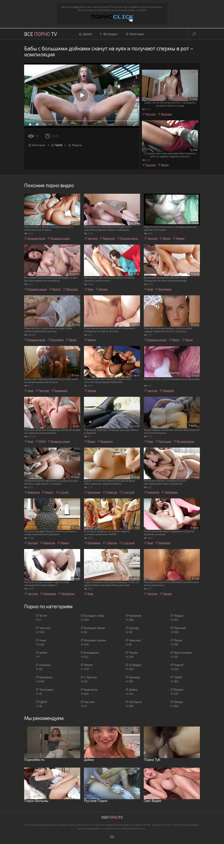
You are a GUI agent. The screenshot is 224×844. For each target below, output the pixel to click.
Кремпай (166, 390)
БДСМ (40, 441)
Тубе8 (56, 145)
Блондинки (163, 289)
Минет (163, 165)
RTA (112, 836)
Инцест (55, 289)
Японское (70, 289)
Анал (88, 289)
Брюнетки (107, 238)
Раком (187, 339)
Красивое (162, 542)
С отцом (62, 492)
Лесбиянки (169, 492)
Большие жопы (34, 238)
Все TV (40, 34)
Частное (149, 114)
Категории (134, 34)
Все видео (108, 34)
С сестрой (126, 492)
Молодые (164, 114)
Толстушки (163, 441)
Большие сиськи (58, 238)
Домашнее (59, 390)
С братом (109, 492)
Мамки (178, 238)
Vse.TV (112, 817)
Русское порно (127, 238)
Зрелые (101, 289)
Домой (85, 34)
